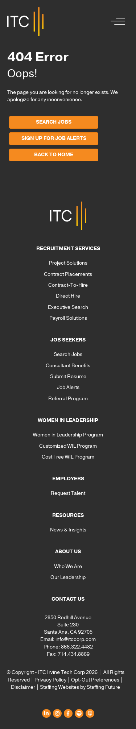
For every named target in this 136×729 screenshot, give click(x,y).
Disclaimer (23, 687)
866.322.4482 (77, 646)
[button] (116, 21)
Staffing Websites (59, 687)
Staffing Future (103, 687)
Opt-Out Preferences (95, 679)
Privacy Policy (50, 679)
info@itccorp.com (75, 639)
